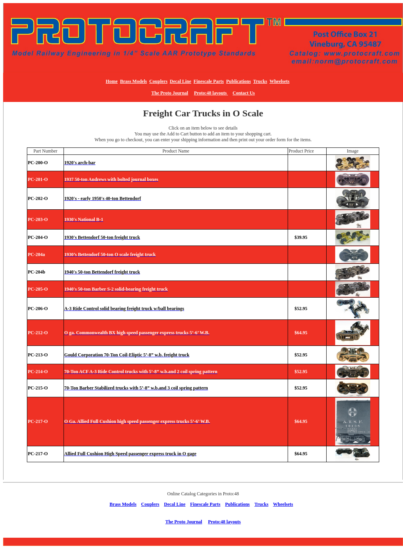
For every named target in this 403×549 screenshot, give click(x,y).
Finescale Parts (209, 81)
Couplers (158, 81)
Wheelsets (279, 81)
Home (112, 81)
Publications (238, 81)
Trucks (260, 81)
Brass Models (133, 81)
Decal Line (180, 81)
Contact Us (244, 93)
